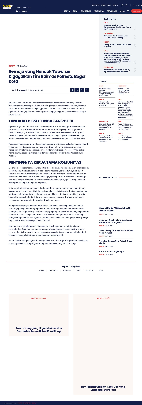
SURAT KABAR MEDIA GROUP (27, 403)
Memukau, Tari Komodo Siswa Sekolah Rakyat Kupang (115, 37)
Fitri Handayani (21, 90)
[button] (126, 5)
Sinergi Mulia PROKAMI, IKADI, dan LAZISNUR (117, 46)
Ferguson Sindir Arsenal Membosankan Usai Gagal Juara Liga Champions (117, 27)
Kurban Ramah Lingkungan (111, 251)
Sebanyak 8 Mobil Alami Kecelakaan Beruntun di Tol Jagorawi (106, 138)
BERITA (12, 66)
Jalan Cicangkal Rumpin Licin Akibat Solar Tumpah (125, 137)
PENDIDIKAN (108, 33)
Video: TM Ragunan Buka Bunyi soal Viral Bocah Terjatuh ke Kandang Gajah (125, 126)
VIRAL (120, 121)
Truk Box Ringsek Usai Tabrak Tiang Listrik (115, 242)
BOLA (105, 22)
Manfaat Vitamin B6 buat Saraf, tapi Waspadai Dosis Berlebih (116, 71)
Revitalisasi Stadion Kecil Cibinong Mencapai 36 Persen (103, 388)
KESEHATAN (108, 67)
